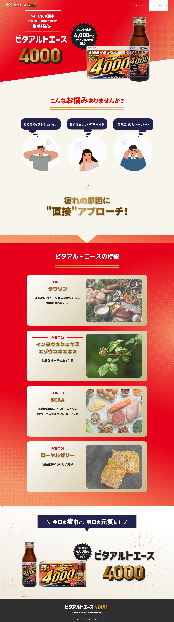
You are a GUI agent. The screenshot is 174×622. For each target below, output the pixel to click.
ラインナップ (137, 5)
